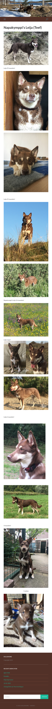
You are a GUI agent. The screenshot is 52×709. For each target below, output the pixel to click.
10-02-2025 (7, 683)
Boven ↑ (33, 705)
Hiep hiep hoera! (8, 679)
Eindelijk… (7, 676)
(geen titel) (7, 672)
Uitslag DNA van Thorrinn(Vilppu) (13, 686)
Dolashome (25, 705)
